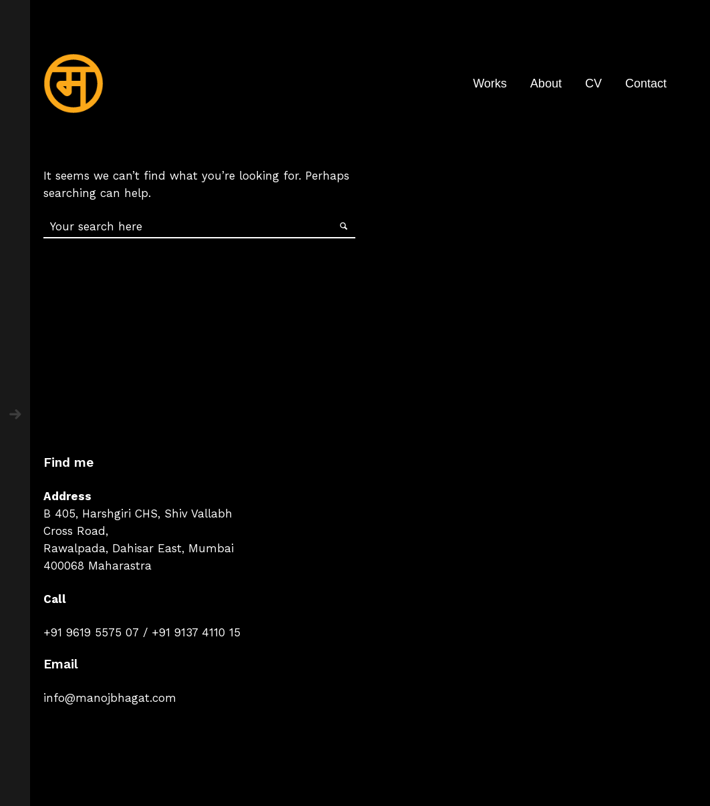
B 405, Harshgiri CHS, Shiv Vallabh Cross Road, (137, 522)
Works (490, 83)
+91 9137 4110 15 (196, 632)
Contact (646, 83)
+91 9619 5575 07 (91, 632)
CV (593, 83)
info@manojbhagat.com (109, 697)
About (546, 83)
